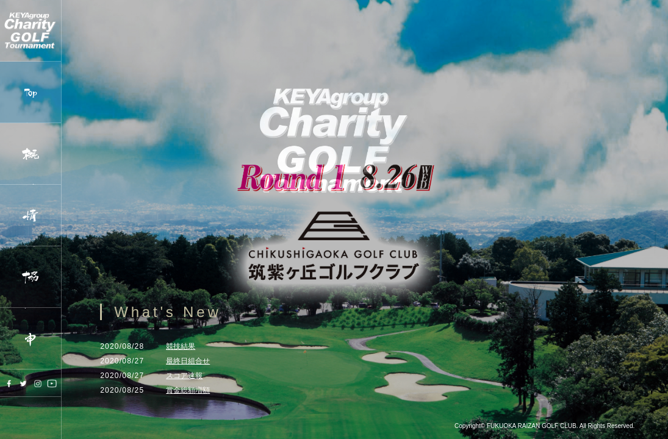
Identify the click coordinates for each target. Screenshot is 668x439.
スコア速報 (184, 375)
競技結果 (180, 346)
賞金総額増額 (188, 390)
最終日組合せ (188, 361)
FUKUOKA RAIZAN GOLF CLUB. (532, 426)
